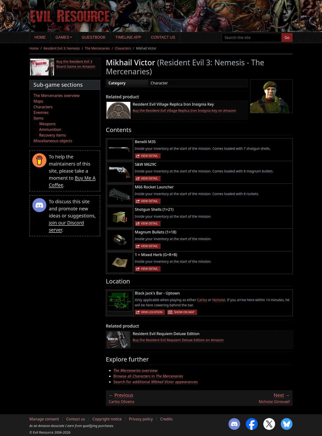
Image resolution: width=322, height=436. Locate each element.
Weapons (47, 123)
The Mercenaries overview (56, 95)
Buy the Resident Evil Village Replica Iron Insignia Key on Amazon (184, 110)
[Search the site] (252, 37)
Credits (166, 419)
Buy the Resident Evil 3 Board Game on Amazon (75, 64)
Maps (38, 101)
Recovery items (52, 135)
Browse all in (148, 376)
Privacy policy (141, 419)
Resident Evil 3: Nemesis (62, 48)
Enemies (41, 112)
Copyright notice (107, 419)
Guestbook (94, 37)
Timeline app (128, 37)
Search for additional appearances (155, 381)
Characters (123, 48)
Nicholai (218, 300)
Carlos (202, 300)
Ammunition (50, 129)
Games (62, 37)
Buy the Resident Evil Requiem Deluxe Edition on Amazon (178, 340)
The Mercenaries (97, 48)
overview (135, 370)
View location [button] (151, 312)
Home (40, 37)
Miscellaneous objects (52, 140)
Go (287, 37)
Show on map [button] (184, 312)
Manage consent (44, 419)
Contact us (163, 37)
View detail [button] (149, 156)
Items (38, 118)
